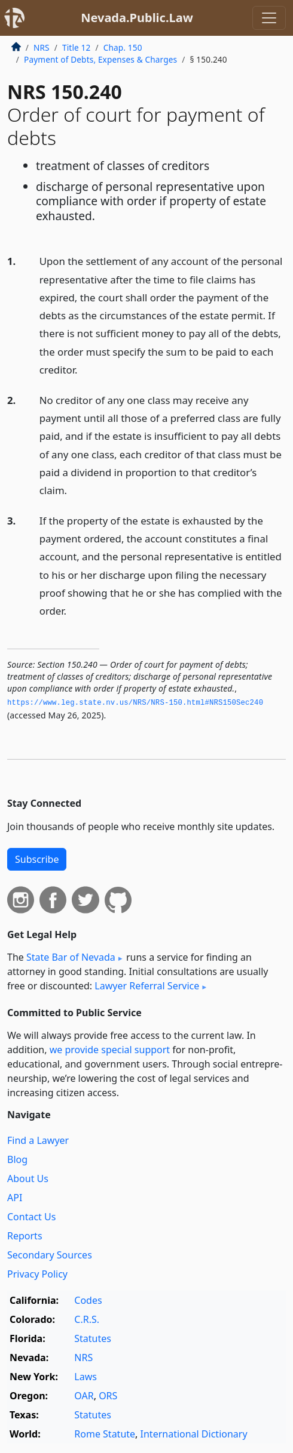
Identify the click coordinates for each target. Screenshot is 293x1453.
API (14, 1197)
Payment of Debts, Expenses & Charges (100, 59)
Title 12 (76, 47)
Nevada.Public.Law (137, 18)
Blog (17, 1159)
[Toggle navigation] (269, 18)
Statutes (92, 1338)
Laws (85, 1376)
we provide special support (110, 1049)
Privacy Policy (37, 1274)
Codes (88, 1300)
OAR (83, 1395)
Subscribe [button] (37, 859)
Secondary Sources (49, 1254)
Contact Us (31, 1216)
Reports (24, 1235)
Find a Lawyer (38, 1140)
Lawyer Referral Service (146, 985)
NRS (41, 47)
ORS (108, 1395)
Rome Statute (104, 1433)
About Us (27, 1178)
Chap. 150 (122, 47)
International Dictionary (194, 1433)
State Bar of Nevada (70, 957)
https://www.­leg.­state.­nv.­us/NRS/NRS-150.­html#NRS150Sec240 (135, 703)
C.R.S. (86, 1319)
